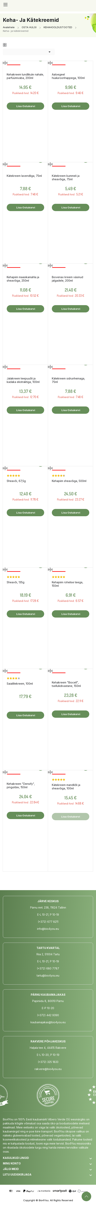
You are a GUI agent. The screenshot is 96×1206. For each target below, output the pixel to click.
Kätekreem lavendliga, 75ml (24, 175)
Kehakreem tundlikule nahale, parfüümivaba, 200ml (25, 76)
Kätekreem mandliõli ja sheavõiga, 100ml (66, 786)
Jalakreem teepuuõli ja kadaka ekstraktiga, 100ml (23, 380)
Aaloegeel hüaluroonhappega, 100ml (68, 76)
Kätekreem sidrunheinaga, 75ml (68, 380)
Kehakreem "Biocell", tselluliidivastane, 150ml (66, 684)
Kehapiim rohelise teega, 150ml (67, 584)
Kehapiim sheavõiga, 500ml (69, 481)
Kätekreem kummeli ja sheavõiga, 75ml (65, 177)
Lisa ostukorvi (25, 106)
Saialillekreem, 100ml (20, 683)
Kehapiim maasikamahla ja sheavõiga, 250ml (23, 278)
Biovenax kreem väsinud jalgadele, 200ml (67, 278)
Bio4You (44, 1200)
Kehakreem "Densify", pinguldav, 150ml (21, 785)
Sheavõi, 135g (15, 582)
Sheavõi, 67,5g (16, 481)
